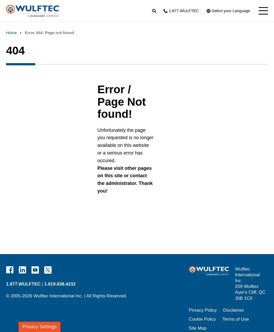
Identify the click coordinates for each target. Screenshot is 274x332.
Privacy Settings (39, 326)
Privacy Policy (203, 310)
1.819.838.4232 (59, 284)
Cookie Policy (202, 319)
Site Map (198, 328)
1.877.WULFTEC (23, 284)
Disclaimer (233, 310)
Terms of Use (235, 319)
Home (11, 32)
